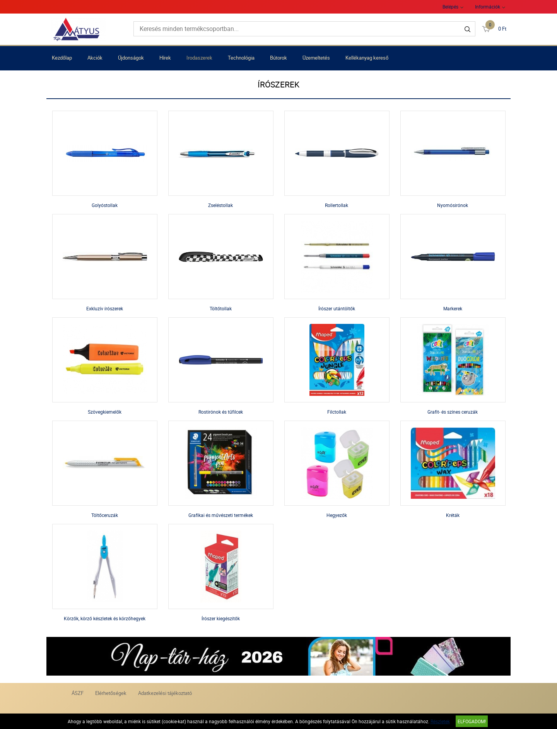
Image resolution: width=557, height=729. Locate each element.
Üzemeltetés (316, 57)
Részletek (440, 721)
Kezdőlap (62, 57)
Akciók (95, 57)
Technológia (241, 57)
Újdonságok (131, 57)
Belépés (450, 6)
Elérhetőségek (110, 693)
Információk (487, 6)
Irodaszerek (199, 57)
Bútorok (278, 57)
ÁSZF (78, 693)
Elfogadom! (472, 721)
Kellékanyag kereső (366, 57)
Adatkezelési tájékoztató (165, 693)
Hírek (165, 57)
